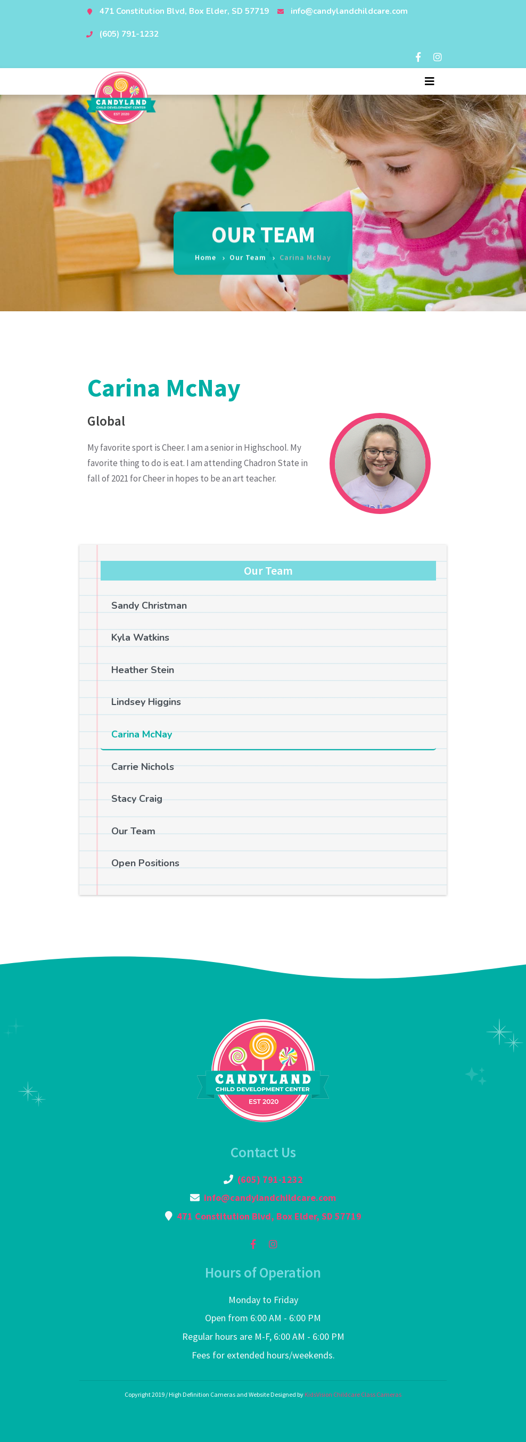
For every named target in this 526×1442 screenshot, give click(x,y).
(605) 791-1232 (129, 34)
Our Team (247, 251)
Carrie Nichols (142, 766)
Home (205, 251)
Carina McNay (141, 734)
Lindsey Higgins (146, 701)
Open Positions (145, 863)
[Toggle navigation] (429, 81)
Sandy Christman (149, 605)
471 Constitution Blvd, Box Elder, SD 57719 (184, 11)
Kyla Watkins (140, 637)
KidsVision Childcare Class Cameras (353, 1394)
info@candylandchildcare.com (349, 11)
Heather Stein (142, 670)
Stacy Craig (136, 798)
